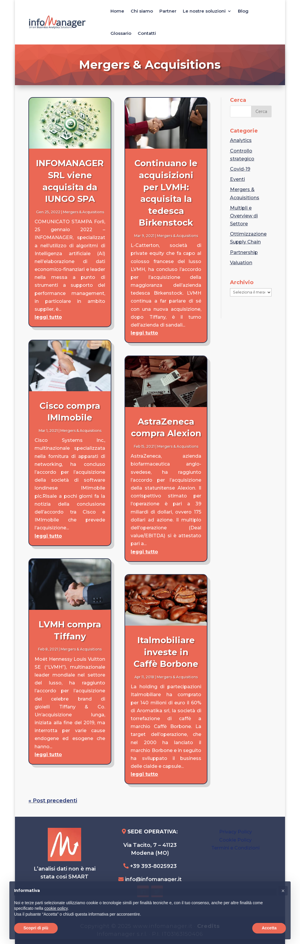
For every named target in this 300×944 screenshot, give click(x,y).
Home (117, 11)
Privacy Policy (235, 832)
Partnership (244, 252)
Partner (167, 11)
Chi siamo (142, 11)
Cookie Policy (235, 840)
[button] (283, 890)
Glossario (120, 33)
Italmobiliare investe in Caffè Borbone (166, 652)
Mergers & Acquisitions (83, 212)
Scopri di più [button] (35, 928)
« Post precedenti (52, 800)
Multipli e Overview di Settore (244, 215)
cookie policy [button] (56, 908)
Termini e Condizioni (235, 848)
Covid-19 (240, 169)
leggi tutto (48, 317)
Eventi (237, 179)
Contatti (147, 33)
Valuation (241, 262)
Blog (243, 11)
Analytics (241, 140)
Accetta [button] (269, 928)
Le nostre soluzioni (204, 11)
